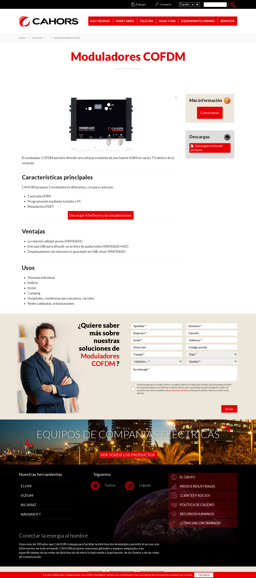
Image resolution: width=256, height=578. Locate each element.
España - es (187, 4)
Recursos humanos (197, 514)
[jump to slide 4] (106, 147)
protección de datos (179, 390)
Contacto (165, 4)
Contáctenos (209, 113)
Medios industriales (197, 486)
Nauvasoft (31, 514)
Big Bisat (29, 505)
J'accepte (203, 574)
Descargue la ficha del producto (207, 148)
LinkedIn (139, 485)
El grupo (141, 4)
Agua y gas (167, 21)
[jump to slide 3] (103, 147)
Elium (26, 486)
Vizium (27, 495)
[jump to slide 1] (95, 147)
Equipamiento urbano (198, 21)
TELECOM (146, 21)
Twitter (105, 485)
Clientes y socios (195, 495)
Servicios (227, 21)
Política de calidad (197, 505)
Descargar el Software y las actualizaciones (100, 215)
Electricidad (100, 21)
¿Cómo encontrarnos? (200, 523)
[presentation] (160, 405)
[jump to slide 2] (99, 147)
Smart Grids (125, 21)
